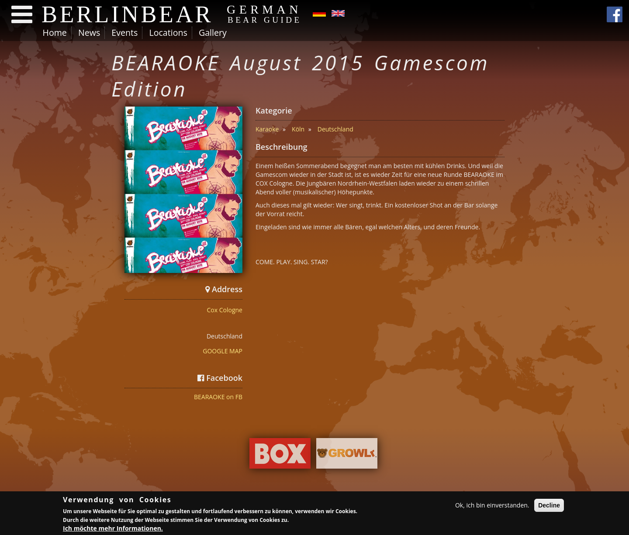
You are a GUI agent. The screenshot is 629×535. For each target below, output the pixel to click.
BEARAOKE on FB (218, 397)
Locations (168, 32)
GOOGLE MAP (222, 351)
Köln (298, 129)
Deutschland (335, 129)
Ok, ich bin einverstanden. (492, 506)
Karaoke (267, 129)
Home (55, 32)
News (89, 32)
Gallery (213, 32)
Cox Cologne (224, 310)
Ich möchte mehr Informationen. (113, 529)
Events (124, 32)
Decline (549, 506)
